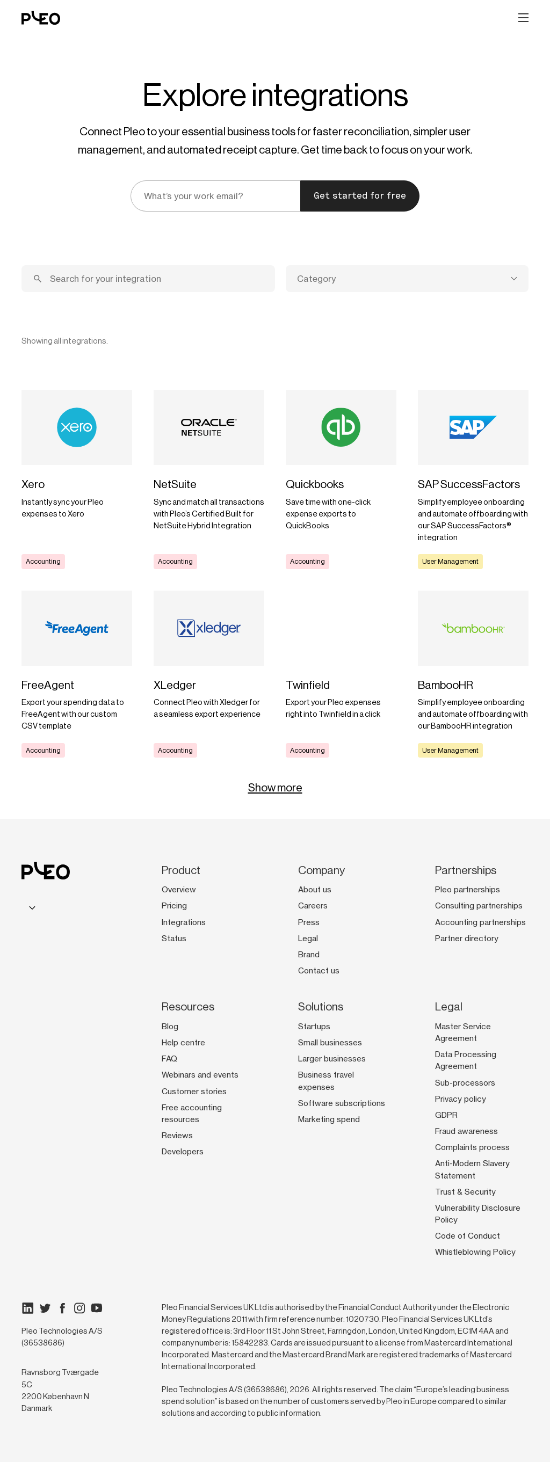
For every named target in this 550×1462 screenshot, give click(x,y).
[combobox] (407, 278)
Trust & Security (465, 1192)
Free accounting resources (192, 1113)
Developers (183, 1151)
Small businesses (330, 1043)
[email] (215, 196)
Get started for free (360, 196)
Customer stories (194, 1091)
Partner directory (466, 938)
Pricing (174, 906)
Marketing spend (329, 1119)
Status (174, 938)
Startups (314, 1026)
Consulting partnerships (479, 906)
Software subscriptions (341, 1103)
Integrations (184, 922)
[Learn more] (76, 479)
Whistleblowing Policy (475, 1252)
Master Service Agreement (463, 1032)
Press (309, 922)
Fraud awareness (466, 1131)
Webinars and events (200, 1075)
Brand (309, 954)
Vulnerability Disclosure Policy (477, 1214)
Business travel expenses (326, 1081)
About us (314, 889)
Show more (275, 787)
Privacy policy (460, 1099)
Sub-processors (465, 1083)
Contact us (318, 971)
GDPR (446, 1115)
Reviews (177, 1135)
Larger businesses (332, 1059)
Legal (308, 938)
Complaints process (472, 1147)
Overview (179, 889)
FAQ (169, 1059)
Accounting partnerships (480, 922)
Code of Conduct (467, 1236)
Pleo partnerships (467, 889)
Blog (170, 1026)
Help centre (183, 1043)
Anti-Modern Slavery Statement (472, 1169)
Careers (313, 906)
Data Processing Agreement (465, 1060)
